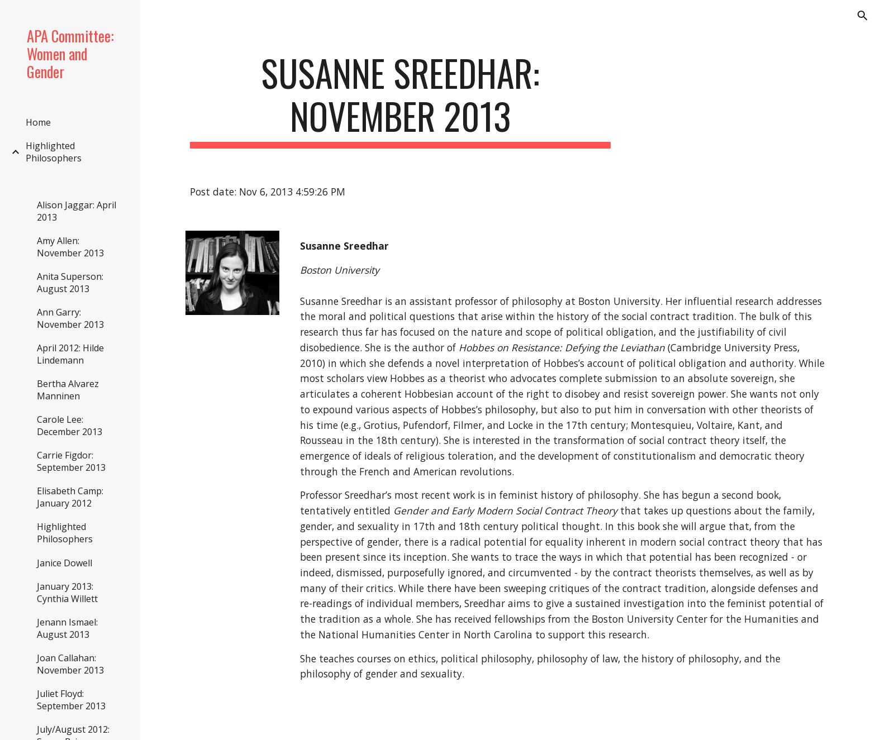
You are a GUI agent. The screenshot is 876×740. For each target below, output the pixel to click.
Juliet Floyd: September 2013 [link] (71, 700)
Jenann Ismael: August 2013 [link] (67, 628)
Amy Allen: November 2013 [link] (70, 247)
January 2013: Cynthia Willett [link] (67, 592)
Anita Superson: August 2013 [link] (70, 282)
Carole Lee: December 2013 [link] (69, 425)
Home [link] (38, 122)
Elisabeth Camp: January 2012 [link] (70, 497)
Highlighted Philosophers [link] (54, 152)
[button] (862, 15)
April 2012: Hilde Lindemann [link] (70, 354)
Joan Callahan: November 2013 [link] (70, 664)
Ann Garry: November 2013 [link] (70, 318)
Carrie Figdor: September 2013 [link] (71, 461)
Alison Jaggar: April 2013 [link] (76, 211)
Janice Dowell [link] (64, 563)
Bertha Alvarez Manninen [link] (68, 390)
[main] (400, 100)
